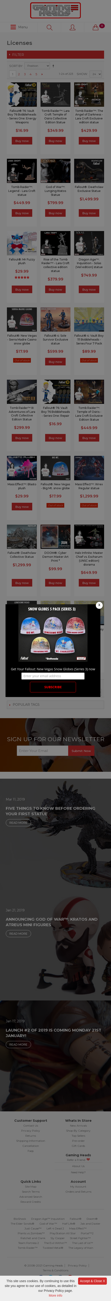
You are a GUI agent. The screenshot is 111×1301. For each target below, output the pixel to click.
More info (55, 1295)
